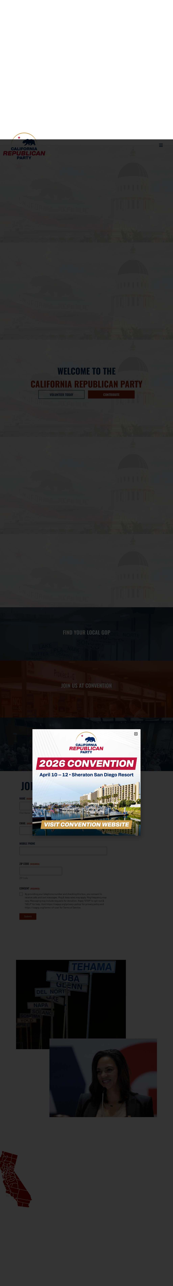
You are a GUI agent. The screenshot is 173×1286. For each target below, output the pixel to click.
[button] (136, 594)
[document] (86, 643)
